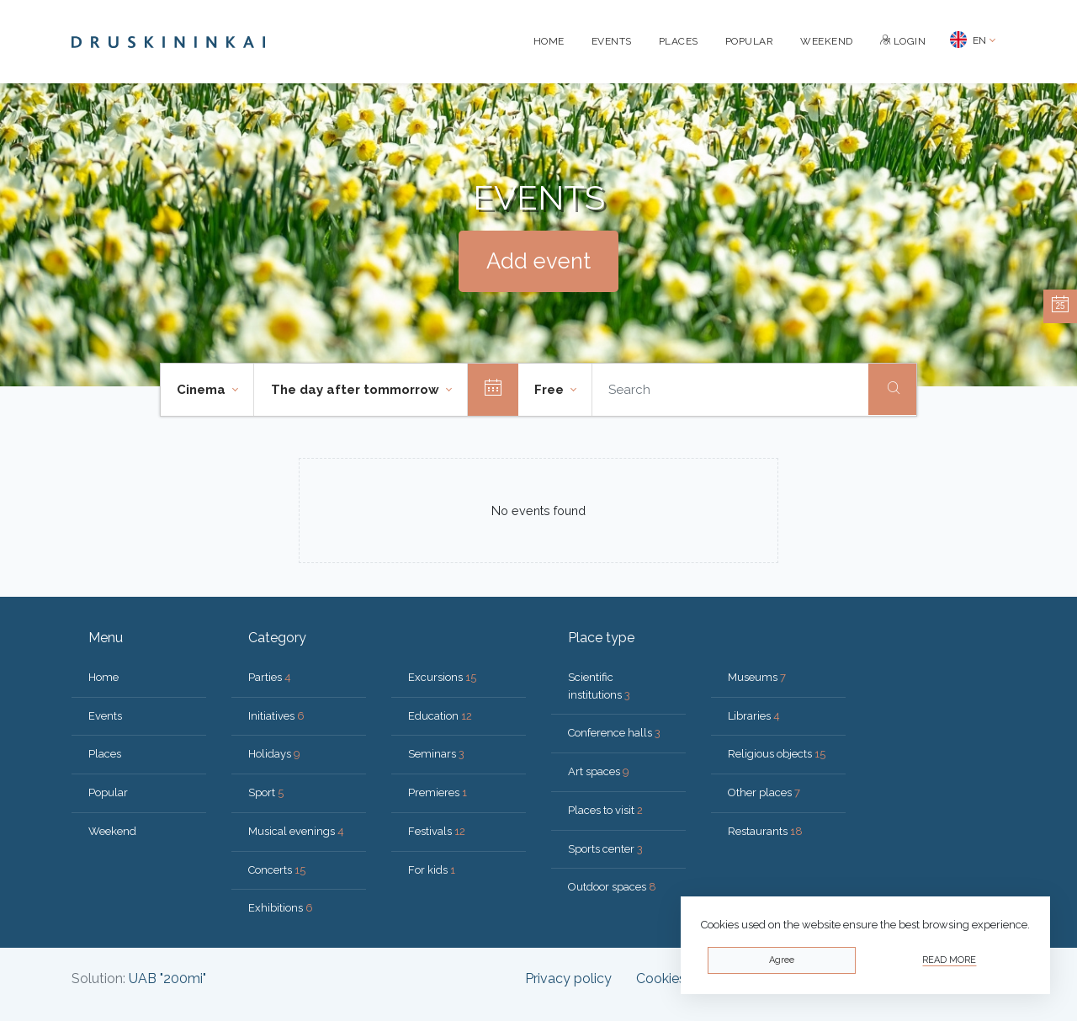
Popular (749, 41)
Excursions (442, 677)
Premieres (437, 792)
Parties (269, 677)
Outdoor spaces (612, 886)
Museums (757, 677)
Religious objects (776, 753)
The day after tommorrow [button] (357, 389)
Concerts (276, 870)
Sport (266, 792)
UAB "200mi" (167, 978)
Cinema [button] (203, 389)
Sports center (605, 849)
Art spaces (598, 771)
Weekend (826, 41)
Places (678, 41)
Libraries (754, 716)
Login (903, 41)
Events (612, 41)
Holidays (274, 753)
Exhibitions (280, 907)
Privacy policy (568, 978)
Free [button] (550, 389)
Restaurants (765, 831)
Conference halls (614, 732)
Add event (538, 261)
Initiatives (276, 716)
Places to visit (605, 810)
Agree (781, 960)
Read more (949, 960)
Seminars (436, 753)
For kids (431, 870)
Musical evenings (296, 831)
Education (440, 716)
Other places (764, 792)
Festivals (436, 831)
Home (549, 41)
